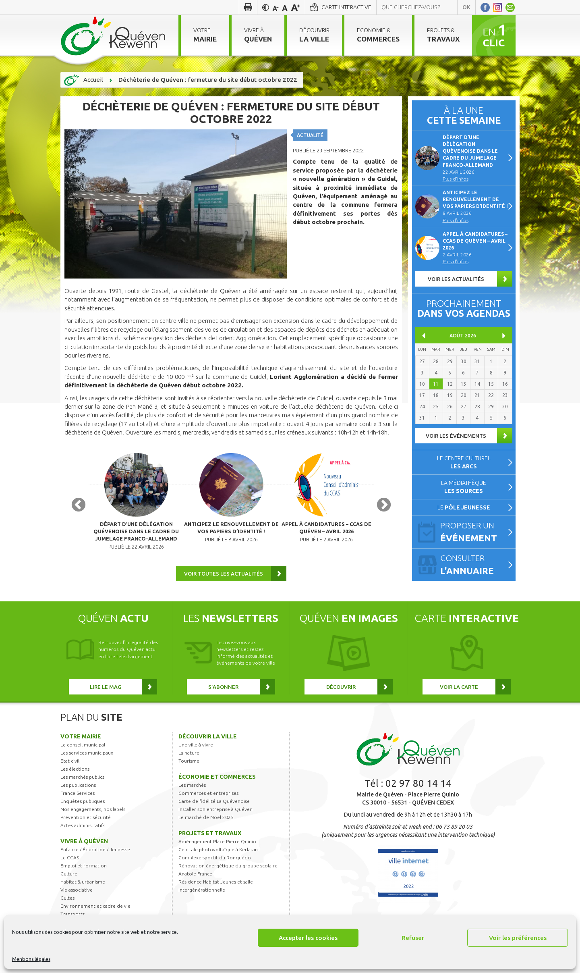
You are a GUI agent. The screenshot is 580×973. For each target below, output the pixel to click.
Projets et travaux (209, 837)
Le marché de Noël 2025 (206, 821)
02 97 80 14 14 (418, 787)
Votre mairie (80, 741)
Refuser (413, 937)
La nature (188, 757)
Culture (68, 878)
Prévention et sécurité (85, 821)
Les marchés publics (82, 781)
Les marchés (192, 789)
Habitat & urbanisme (82, 886)
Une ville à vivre (195, 749)
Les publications (78, 789)
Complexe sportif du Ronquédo (214, 862)
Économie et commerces (217, 781)
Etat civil (69, 765)
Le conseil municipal (82, 749)
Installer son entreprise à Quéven (215, 813)
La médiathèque (463, 487)
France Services (77, 797)
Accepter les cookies (308, 937)
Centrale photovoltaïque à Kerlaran (218, 854)
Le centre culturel (464, 462)
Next (384, 507)
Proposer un (474, 532)
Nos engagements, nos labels (92, 813)
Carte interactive (346, 7)
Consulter (474, 565)
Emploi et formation (83, 870)
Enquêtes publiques (82, 805)
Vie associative (76, 894)
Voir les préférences (518, 937)
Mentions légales (31, 959)
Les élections (74, 773)
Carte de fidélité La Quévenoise (214, 805)
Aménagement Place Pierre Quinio (217, 845)
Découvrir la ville (207, 741)
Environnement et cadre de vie (95, 910)
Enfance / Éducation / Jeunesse (95, 854)
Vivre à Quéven (84, 845)
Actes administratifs (82, 829)
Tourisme (188, 765)
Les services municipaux (86, 757)
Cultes (67, 902)
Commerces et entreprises (208, 797)
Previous (78, 507)
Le (463, 507)
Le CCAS (69, 862)
